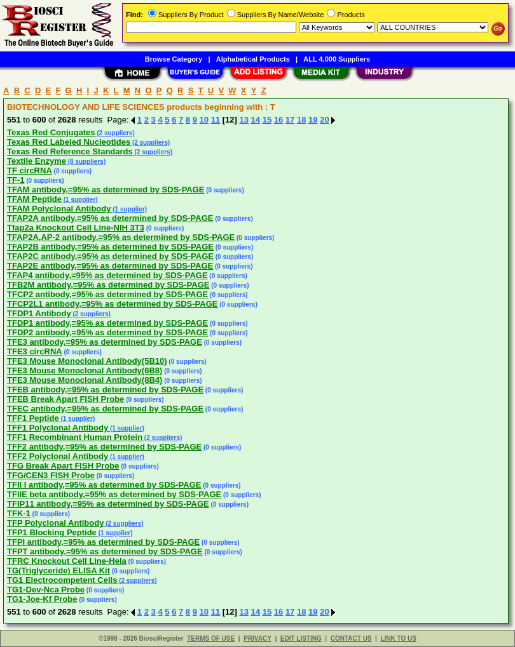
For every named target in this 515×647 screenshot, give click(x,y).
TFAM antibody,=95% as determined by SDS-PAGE (106, 189)
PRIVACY (257, 638)
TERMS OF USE (211, 638)
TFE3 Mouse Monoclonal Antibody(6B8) (84, 370)
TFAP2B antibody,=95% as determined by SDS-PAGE (110, 246)
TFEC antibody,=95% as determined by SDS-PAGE (105, 408)
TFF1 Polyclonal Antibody (57, 427)
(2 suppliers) (114, 133)
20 (324, 119)
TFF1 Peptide (33, 418)
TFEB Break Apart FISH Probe (65, 399)
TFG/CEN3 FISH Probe (51, 475)
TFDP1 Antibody (39, 313)
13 (244, 119)
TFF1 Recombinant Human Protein (74, 437)
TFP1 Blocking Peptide (52, 532)
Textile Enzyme (36, 161)
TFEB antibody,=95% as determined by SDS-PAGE (105, 389)
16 (278, 119)
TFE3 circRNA (34, 351)
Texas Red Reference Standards (70, 151)
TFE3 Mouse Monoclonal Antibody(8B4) (84, 380)
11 (215, 119)
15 (267, 119)
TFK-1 (19, 513)
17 (289, 119)
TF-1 (15, 180)
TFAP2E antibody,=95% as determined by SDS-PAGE (110, 265)
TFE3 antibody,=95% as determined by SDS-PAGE (104, 342)
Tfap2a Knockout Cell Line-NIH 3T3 (75, 227)
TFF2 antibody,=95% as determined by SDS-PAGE (104, 446)
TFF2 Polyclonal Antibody (57, 456)
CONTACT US (351, 638)
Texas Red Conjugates (51, 132)
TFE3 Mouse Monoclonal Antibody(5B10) (87, 361)
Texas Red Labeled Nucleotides (68, 142)
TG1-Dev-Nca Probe (46, 589)
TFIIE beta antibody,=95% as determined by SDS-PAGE (114, 494)
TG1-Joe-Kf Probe (42, 599)
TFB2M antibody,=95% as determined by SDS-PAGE (108, 285)
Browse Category (173, 59)
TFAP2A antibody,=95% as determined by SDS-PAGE (110, 218)
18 (301, 119)
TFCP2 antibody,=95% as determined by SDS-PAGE (107, 294)
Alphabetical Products (253, 59)
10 (204, 119)
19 (312, 119)
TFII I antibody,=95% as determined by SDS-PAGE (104, 485)
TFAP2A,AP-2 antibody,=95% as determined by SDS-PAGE (121, 237)
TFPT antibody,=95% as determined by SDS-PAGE (105, 551)
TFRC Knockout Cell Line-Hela (67, 561)
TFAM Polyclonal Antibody (59, 208)
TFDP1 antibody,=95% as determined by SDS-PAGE (107, 323)
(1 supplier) (80, 199)
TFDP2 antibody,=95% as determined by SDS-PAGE (107, 332)
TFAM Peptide (34, 199)
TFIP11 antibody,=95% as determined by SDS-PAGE (108, 504)
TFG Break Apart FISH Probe (63, 465)
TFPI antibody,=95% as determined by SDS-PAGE (103, 542)
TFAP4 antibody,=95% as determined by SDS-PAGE (107, 275)
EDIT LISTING (301, 638)
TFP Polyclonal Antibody (55, 523)
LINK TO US (398, 638)
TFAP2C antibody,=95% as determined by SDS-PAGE (110, 256)
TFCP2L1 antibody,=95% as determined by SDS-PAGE (112, 304)
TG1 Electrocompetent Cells (62, 580)
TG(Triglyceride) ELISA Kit (58, 570)
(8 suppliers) (86, 161)
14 (255, 119)
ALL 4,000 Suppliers (336, 59)
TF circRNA (29, 170)
